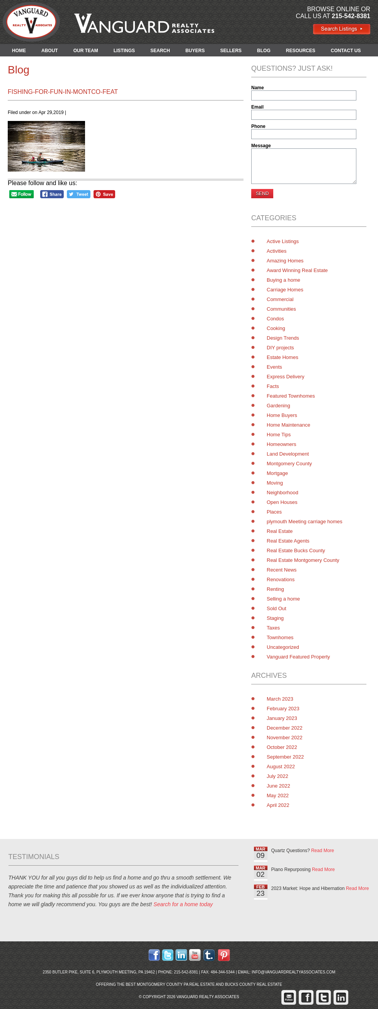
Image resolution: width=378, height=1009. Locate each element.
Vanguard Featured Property (298, 657)
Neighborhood (282, 492)
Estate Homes (282, 357)
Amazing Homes (285, 261)
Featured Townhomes (291, 396)
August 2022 (281, 766)
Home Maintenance (288, 425)
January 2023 (282, 718)
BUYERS (195, 50)
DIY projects (280, 348)
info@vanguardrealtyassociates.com (293, 972)
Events (274, 367)
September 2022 (285, 757)
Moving (275, 483)
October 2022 (282, 747)
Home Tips (279, 434)
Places (274, 512)
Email (257, 107)
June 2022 (278, 786)
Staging (275, 618)
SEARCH (160, 50)
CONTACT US (346, 50)
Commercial (280, 299)
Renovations (281, 579)
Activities (276, 251)
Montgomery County (289, 463)
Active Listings (283, 241)
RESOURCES (300, 50)
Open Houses (282, 502)
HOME (19, 50)
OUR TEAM (85, 50)
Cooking (276, 328)
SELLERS (231, 50)
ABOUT (49, 50)
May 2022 (278, 795)
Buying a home (283, 280)
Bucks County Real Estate (253, 984)
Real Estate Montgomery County (303, 560)
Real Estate (280, 531)
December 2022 (285, 728)
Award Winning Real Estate (297, 270)
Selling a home (283, 599)
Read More (322, 850)
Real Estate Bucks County (296, 550)
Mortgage (277, 473)
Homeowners (281, 444)
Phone (258, 126)
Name (257, 87)
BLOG (264, 50)
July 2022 (277, 776)
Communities (281, 309)
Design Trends (283, 338)
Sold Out (276, 608)
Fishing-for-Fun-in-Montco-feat (63, 91)
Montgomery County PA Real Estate (176, 984)
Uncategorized (283, 647)
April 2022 (278, 805)
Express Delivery (286, 376)
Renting (275, 589)
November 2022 (285, 737)
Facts (273, 386)
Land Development (288, 454)
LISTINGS (124, 50)
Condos (275, 319)
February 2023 (283, 708)
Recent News (281, 570)
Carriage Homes (285, 290)
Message (261, 145)
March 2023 (280, 699)
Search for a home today (183, 904)
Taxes (273, 628)
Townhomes (280, 637)
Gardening (278, 405)
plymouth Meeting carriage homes (304, 521)
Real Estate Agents (288, 541)
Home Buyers (282, 415)
